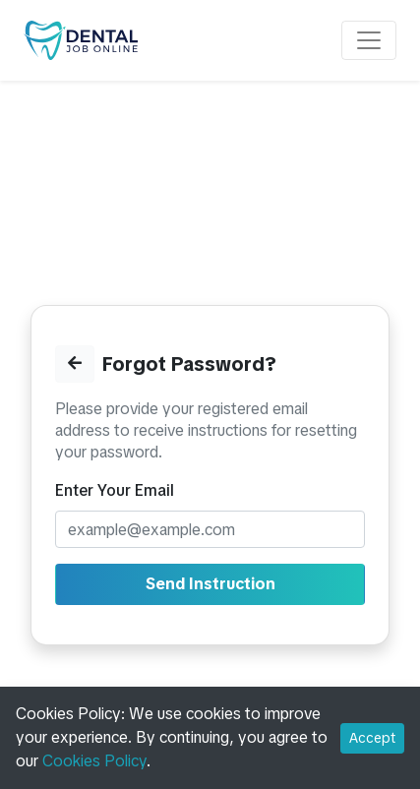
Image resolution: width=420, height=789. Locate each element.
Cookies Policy (94, 761)
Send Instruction (210, 584)
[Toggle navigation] (368, 40)
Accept (372, 738)
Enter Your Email (114, 490)
